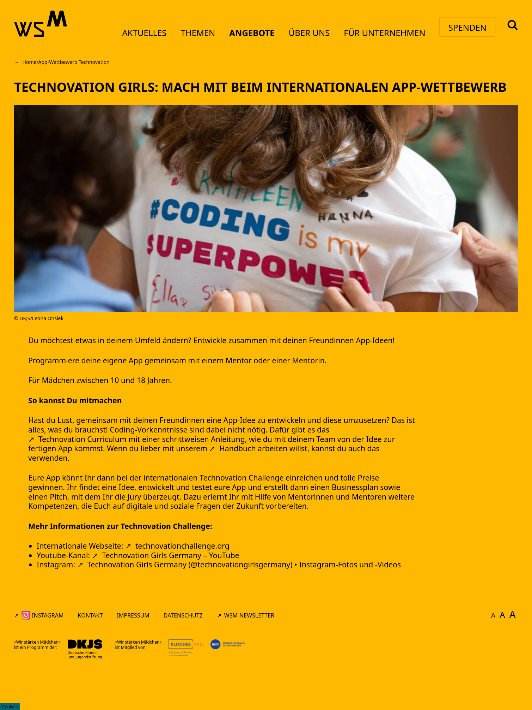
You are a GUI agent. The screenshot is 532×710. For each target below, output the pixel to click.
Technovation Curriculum (134, 457)
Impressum (133, 658)
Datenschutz (183, 658)
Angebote (245, 32)
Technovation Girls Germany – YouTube (187, 595)
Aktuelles (138, 32)
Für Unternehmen (378, 32)
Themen (192, 32)
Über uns (303, 32)
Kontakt (90, 658)
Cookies (10, 707)
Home (30, 62)
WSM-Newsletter (249, 658)
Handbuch (355, 468)
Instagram (43, 657)
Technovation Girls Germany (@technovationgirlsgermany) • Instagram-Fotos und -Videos (270, 605)
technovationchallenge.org (201, 584)
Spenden (463, 33)
